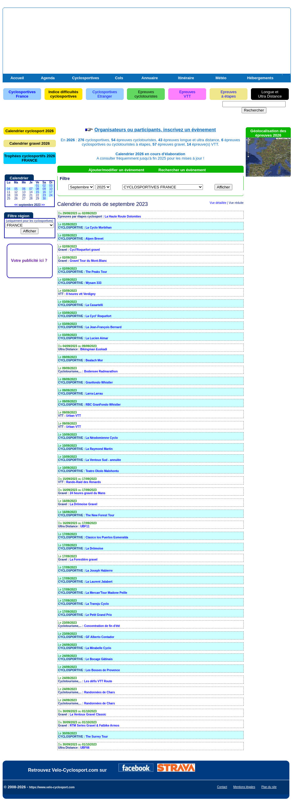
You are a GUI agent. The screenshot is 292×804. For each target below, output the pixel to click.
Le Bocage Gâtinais (99, 659)
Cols (119, 78)
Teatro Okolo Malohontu (102, 471)
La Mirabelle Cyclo (98, 648)
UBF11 (85, 526)
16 (44, 192)
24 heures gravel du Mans (87, 493)
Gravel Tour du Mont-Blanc (88, 260)
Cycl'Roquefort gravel (85, 249)
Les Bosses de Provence (103, 670)
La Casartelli (94, 305)
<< (16, 204)
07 (31, 188)
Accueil (17, 78)
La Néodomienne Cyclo (102, 437)
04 (8, 188)
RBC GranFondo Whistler (103, 404)
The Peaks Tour (96, 271)
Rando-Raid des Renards (83, 482)
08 (37, 188)
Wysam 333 (93, 283)
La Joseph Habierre (99, 570)
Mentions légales (244, 787)
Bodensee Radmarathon (101, 371)
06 (23, 188)
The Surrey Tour (97, 736)
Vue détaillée (218, 202)
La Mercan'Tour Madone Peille (106, 592)
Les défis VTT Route (98, 681)
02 (44, 185)
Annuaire (149, 78)
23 (44, 195)
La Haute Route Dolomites (123, 216)
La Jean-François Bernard (103, 327)
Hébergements (260, 78)
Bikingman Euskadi (93, 349)
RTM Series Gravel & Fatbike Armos (94, 725)
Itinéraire (186, 78)
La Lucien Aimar (97, 338)
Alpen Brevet (95, 238)
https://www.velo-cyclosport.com (52, 787)
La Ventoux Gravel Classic (88, 714)
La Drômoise (94, 548)
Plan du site (269, 787)
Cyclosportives (85, 78)
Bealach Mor (94, 360)
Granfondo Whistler (99, 382)
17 (50, 192)
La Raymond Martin (99, 448)
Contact (222, 787)
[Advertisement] (221, 44)
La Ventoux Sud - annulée (103, 460)
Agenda (48, 78)
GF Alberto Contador (100, 637)
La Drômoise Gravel (83, 504)
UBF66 (85, 747)
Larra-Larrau (94, 393)
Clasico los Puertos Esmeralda (107, 537)
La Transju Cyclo (97, 603)
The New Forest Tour (100, 515)
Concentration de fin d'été (102, 626)
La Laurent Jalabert (99, 581)
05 (15, 188)
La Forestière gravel (84, 559)
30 (44, 198)
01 (37, 185)
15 (37, 192)
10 (50, 188)
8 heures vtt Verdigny (80, 294)
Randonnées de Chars (99, 692)
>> (43, 204)
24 (50, 195)
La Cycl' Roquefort (99, 316)
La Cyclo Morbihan (99, 227)
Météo (220, 78)
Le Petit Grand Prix (99, 614)
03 (50, 185)
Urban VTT (73, 415)
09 (44, 188)
